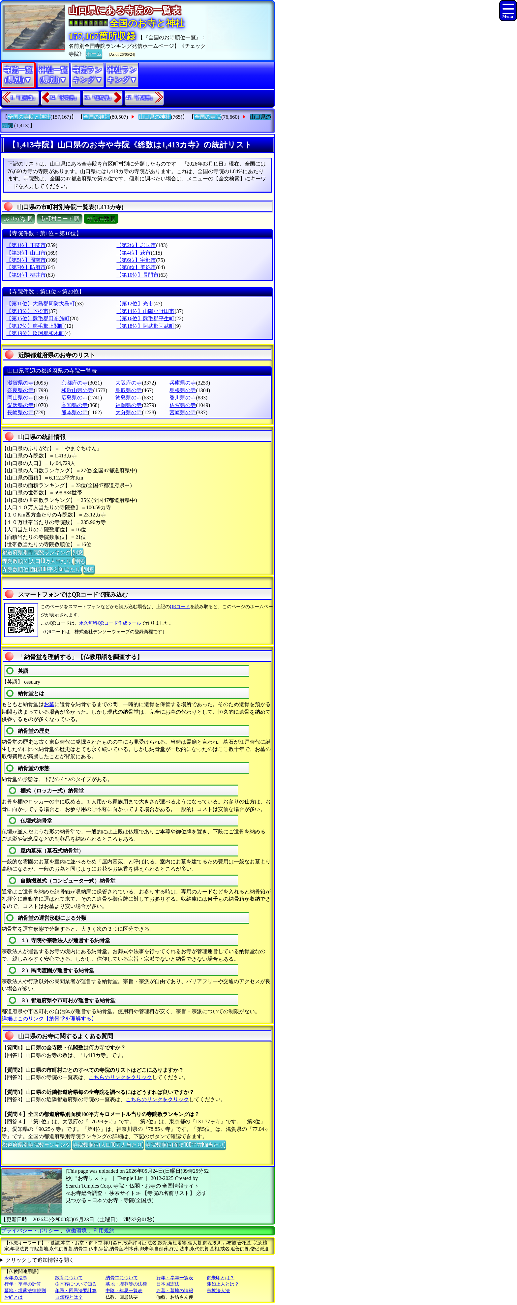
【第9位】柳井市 (26, 275)
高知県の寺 (74, 405)
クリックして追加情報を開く (40, 1260)
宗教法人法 (218, 1290)
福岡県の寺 (128, 405)
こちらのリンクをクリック (120, 1077)
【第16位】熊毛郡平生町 (145, 318)
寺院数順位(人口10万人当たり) (37, 561)
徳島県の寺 (128, 397)
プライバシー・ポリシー (30, 1230)
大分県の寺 (128, 412)
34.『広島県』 (64, 97)
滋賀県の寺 (20, 383)
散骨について (69, 1277)
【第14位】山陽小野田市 (145, 311)
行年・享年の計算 (22, 1284)
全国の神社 (96, 117)
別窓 (78, 552)
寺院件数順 (101, 219)
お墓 (49, 704)
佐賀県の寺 (182, 405)
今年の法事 (15, 1277)
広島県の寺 (74, 397)
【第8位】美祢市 (136, 267)
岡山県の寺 (20, 397)
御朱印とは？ (220, 1277)
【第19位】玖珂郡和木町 (35, 333)
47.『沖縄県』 (140, 97)
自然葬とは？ (69, 1297)
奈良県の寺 (20, 390)
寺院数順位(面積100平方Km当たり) (42, 569)
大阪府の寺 (128, 383)
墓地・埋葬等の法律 (126, 1284)
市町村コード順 (59, 219)
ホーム (94, 53)
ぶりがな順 (18, 219)
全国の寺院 (208, 117)
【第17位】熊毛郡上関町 (35, 326)
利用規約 (103, 1230)
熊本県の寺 (74, 412)
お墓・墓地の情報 (174, 1290)
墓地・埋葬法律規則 (25, 1290)
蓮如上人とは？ (223, 1284)
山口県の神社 (154, 117)
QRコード (180, 606)
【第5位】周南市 (26, 260)
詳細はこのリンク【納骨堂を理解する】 (49, 1018)
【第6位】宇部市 (136, 260)
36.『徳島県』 (98, 97)
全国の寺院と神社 (29, 117)
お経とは (13, 1297)
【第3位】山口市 (26, 253)
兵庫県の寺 (182, 383)
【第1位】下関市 (26, 245)
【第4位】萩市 (133, 253)
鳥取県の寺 (128, 390)
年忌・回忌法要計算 (76, 1290)
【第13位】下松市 (27, 311)
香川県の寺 (182, 397)
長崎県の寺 (20, 412)
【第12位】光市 (134, 303)
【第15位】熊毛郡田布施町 (38, 318)
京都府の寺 (74, 383)
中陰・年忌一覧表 (124, 1290)
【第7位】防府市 (26, 267)
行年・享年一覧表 (174, 1277)
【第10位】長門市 (137, 275)
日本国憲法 (167, 1284)
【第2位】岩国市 (136, 245)
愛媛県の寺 (20, 405)
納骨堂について (122, 1277)
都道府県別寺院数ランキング (36, 552)
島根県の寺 (182, 390)
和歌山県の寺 (77, 390)
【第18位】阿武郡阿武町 (145, 326)
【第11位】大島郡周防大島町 (40, 303)
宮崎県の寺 (182, 412)
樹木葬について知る (76, 1284)
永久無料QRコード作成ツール (110, 623)
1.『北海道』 (24, 97)
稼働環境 (76, 1230)
